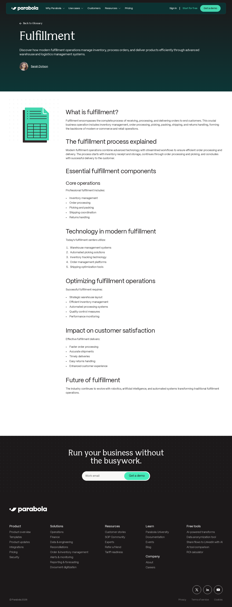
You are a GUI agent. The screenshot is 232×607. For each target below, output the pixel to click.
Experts (109, 542)
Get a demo (210, 8)
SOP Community (115, 537)
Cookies (218, 600)
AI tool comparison (198, 547)
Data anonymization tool (201, 537)
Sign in (173, 8)
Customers (94, 8)
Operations (56, 532)
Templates (15, 537)
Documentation (155, 537)
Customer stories (115, 532)
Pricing (129, 8)
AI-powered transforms (201, 532)
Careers (150, 567)
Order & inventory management (69, 552)
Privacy (182, 600)
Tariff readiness (114, 552)
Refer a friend (113, 547)
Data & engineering (61, 542)
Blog (148, 547)
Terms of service (200, 600)
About (149, 562)
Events (150, 542)
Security (14, 557)
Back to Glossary (32, 23)
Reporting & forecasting (64, 562)
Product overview (20, 532)
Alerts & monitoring (61, 557)
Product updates (19, 542)
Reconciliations (59, 547)
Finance (55, 537)
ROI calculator (195, 552)
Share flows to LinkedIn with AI (205, 542)
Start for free (190, 8)
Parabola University (157, 532)
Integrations (16, 547)
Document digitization (63, 567)
